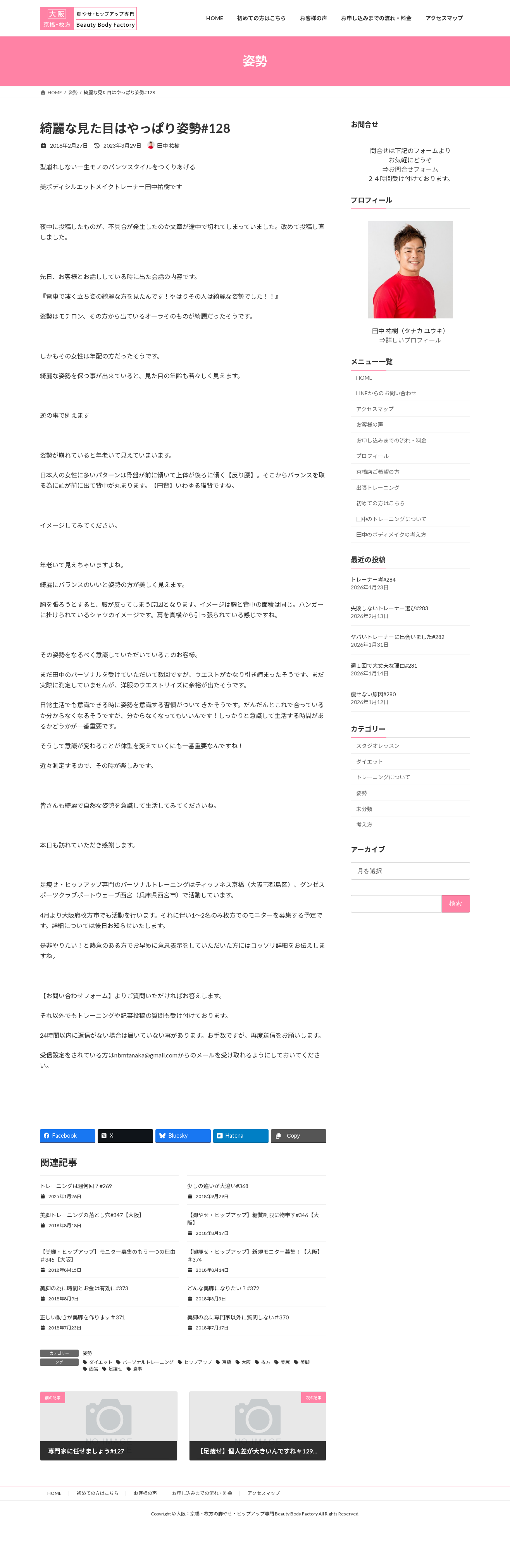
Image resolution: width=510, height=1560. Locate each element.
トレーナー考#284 (373, 579)
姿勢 (87, 1353)
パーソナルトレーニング (148, 1362)
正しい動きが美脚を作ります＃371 (82, 1317)
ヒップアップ (198, 1362)
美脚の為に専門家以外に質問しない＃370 (238, 1317)
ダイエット (100, 1362)
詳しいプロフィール (413, 340)
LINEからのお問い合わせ (386, 393)
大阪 (246, 1362)
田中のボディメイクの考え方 (391, 534)
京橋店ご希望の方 (378, 471)
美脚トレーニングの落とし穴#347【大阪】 (92, 1215)
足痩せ (115, 1369)
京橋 (226, 1362)
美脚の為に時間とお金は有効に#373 (84, 1288)
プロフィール (372, 456)
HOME (364, 377)
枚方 (266, 1362)
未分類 (364, 808)
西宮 (93, 1369)
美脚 (305, 1362)
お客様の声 (369, 424)
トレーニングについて (383, 777)
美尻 (285, 1362)
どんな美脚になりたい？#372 (223, 1288)
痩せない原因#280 (373, 694)
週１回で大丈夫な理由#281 (384, 665)
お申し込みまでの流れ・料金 (391, 440)
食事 (137, 1369)
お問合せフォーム (413, 169)
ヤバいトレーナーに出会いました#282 (398, 637)
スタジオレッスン (378, 745)
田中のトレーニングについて (391, 518)
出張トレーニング (378, 487)
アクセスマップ (375, 408)
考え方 (364, 824)
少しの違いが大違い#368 (217, 1186)
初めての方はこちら (380, 503)
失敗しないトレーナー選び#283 (389, 608)
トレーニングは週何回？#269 (76, 1186)
